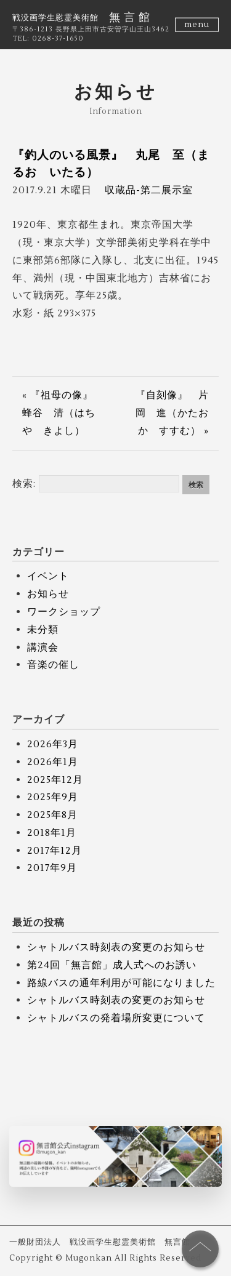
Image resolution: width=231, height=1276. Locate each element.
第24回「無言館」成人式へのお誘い (112, 965)
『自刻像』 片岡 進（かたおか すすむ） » (172, 413)
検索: (24, 484)
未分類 (43, 630)
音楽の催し (53, 665)
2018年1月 (51, 833)
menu (196, 25)
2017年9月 (52, 868)
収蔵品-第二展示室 (149, 190)
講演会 (43, 647)
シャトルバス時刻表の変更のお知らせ (116, 947)
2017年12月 (54, 851)
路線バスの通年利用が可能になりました (121, 983)
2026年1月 (52, 762)
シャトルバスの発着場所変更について (116, 1018)
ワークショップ (63, 612)
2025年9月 (52, 797)
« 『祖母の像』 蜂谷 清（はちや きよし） (62, 413)
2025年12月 (55, 780)
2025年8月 (52, 815)
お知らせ (48, 594)
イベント (48, 576)
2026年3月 (52, 744)
